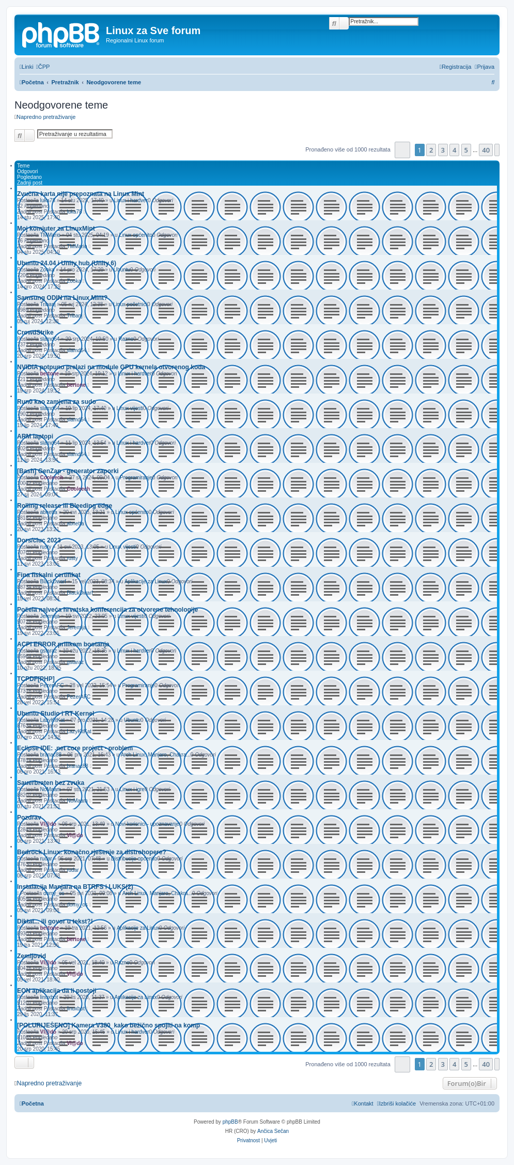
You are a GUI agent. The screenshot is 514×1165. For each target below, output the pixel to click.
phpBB (230, 1122)
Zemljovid (31, 956)
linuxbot (48, 997)
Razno (125, 339)
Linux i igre (132, 789)
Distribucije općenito (134, 858)
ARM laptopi (35, 436)
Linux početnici (130, 304)
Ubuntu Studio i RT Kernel (55, 713)
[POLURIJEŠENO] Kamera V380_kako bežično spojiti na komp (108, 1025)
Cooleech (51, 477)
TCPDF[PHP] (36, 679)
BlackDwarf (53, 581)
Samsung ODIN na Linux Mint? (62, 297)
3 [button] (443, 150)
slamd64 (49, 339)
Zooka (47, 270)
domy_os (54, 893)
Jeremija (49, 616)
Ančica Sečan (273, 1131)
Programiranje (136, 477)
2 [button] (431, 150)
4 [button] (454, 150)
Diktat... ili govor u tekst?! (55, 921)
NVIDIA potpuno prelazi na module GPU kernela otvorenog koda (111, 367)
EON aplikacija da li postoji (56, 990)
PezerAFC (52, 685)
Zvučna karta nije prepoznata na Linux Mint (80, 194)
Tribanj (47, 304)
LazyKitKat (52, 720)
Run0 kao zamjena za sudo (56, 401)
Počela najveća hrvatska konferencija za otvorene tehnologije (107, 609)
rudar (46, 858)
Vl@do (48, 824)
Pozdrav (29, 817)
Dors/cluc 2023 (39, 540)
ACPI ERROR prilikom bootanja (63, 644)
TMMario (50, 235)
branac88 (50, 755)
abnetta (48, 512)
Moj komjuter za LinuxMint (56, 228)
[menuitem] (43, 66)
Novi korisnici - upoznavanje (147, 824)
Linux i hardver (131, 200)
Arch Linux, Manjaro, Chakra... (156, 755)
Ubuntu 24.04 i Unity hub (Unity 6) (66, 263)
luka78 (47, 200)
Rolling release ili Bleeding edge (64, 505)
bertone (49, 373)
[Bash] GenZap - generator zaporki (68, 471)
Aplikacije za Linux (145, 581)
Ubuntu (122, 270)
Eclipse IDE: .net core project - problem (75, 748)
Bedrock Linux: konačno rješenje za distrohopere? (91, 852)
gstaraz (48, 651)
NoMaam (50, 789)
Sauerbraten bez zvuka (50, 782)
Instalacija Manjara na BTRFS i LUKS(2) (75, 886)
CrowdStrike (35, 332)
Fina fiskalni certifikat (49, 575)
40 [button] (486, 150)
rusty (45, 547)
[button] (403, 150)
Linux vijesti (129, 408)
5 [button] (466, 150)
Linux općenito (135, 235)
